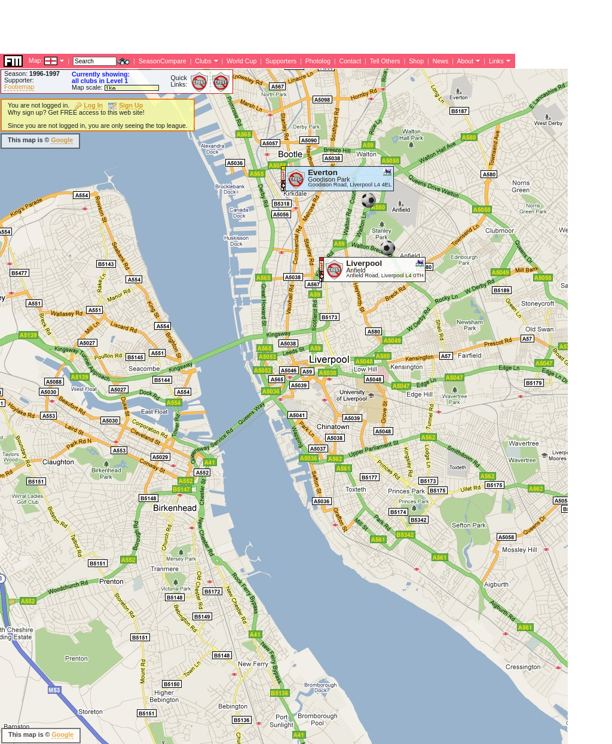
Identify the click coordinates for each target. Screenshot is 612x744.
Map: (36, 60)
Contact (350, 61)
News (441, 61)
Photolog (318, 61)
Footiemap (19, 86)
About (465, 61)
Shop (416, 61)
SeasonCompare (162, 61)
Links (496, 61)
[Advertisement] (217, 27)
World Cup (241, 61)
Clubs (203, 61)
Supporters (280, 61)
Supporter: (19, 80)
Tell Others (385, 61)
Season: (32, 73)
